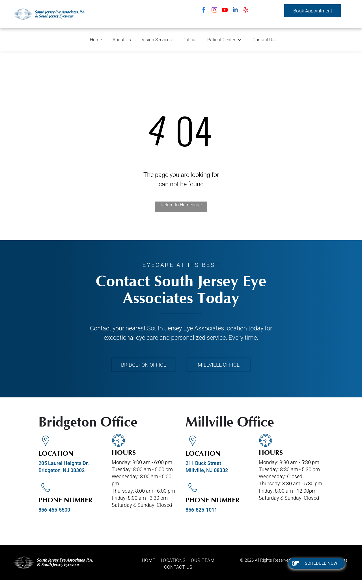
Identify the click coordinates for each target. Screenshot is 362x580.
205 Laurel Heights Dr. (63, 463)
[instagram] (214, 11)
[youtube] (225, 11)
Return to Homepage (181, 204)
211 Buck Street (203, 463)
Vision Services (157, 39)
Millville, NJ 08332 (207, 470)
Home (96, 39)
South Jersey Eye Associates (185, 328)
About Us (122, 39)
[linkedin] (235, 11)
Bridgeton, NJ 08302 (61, 470)
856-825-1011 (201, 510)
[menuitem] (151, 560)
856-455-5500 (54, 510)
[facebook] (204, 11)
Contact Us (264, 39)
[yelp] (246, 11)
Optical (189, 39)
